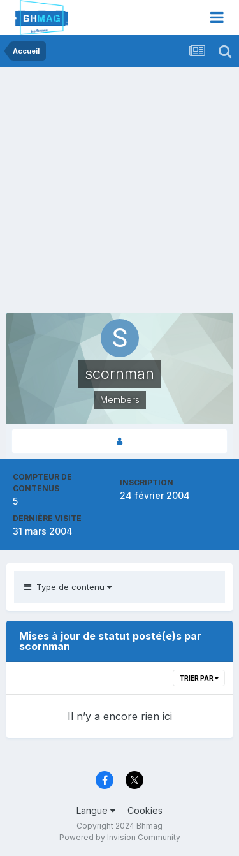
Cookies (145, 810)
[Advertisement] (119, 193)
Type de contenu (68, 587)
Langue (95, 810)
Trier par (199, 678)
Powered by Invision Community (119, 837)
